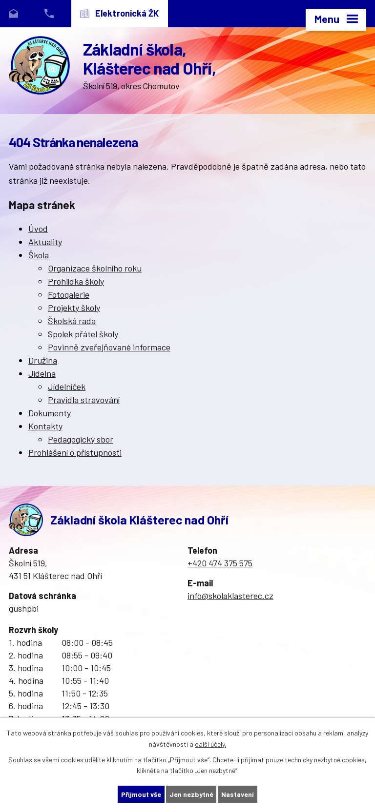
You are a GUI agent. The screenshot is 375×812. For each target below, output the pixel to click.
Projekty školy (74, 307)
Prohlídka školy (76, 281)
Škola (38, 255)
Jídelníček (66, 386)
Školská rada (72, 320)
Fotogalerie (68, 294)
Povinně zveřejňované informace (109, 347)
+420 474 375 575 (220, 563)
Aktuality (45, 241)
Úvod (38, 228)
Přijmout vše (141, 794)
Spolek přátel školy (83, 334)
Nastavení (238, 794)
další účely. (210, 744)
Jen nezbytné (191, 794)
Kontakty (45, 426)
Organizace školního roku (95, 268)
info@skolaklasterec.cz (230, 595)
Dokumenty (49, 412)
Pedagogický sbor (80, 439)
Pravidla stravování (84, 399)
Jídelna (42, 373)
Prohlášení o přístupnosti (75, 452)
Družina (42, 360)
